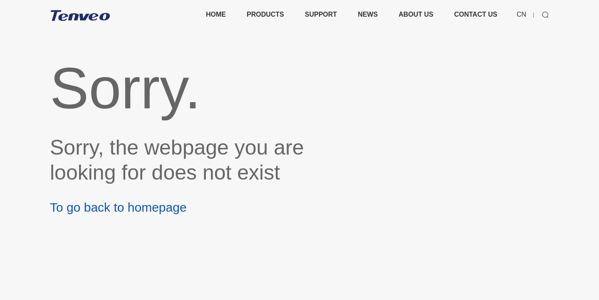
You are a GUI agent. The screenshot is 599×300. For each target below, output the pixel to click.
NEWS (368, 14)
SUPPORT (321, 14)
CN (521, 14)
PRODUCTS (265, 14)
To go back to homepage (118, 207)
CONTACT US (476, 14)
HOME (216, 14)
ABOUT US (416, 14)
